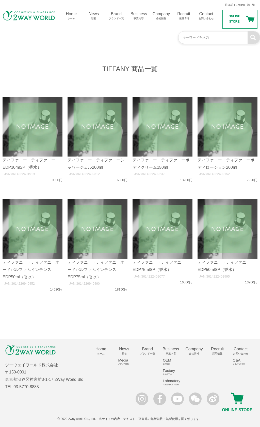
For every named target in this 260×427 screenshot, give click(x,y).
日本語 (229, 4)
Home (71, 16)
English (240, 4)
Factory (172, 372)
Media (126, 361)
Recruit (183, 16)
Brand (116, 16)
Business (138, 16)
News (94, 16)
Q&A (242, 361)
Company (161, 16)
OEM (172, 361)
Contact (206, 16)
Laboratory (172, 382)
